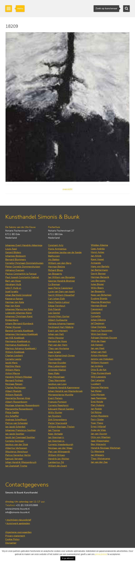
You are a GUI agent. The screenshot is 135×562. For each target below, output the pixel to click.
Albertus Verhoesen (16, 448)
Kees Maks (53, 373)
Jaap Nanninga (98, 398)
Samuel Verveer (14, 458)
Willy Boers (97, 287)
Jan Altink (96, 255)
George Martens (100, 387)
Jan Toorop (54, 430)
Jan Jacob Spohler (14, 433)
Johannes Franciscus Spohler (20, 430)
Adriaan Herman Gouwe (104, 337)
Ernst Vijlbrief (98, 426)
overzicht (67, 189)
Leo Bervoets (98, 280)
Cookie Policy (12, 539)
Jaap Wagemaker (100, 440)
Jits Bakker (54, 259)
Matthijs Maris (13, 366)
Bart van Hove (13, 280)
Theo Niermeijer (57, 380)
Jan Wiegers (97, 455)
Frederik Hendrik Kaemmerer (64, 387)
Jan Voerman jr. (56, 437)
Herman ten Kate (14, 302)
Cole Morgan (98, 394)
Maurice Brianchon (101, 302)
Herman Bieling (56, 266)
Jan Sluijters (54, 416)
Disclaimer (10, 542)
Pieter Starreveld (57, 423)
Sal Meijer (96, 391)
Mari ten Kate (12, 305)
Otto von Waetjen (100, 437)
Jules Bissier (97, 284)
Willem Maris (12, 369)
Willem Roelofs (13, 394)
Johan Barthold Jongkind (18, 295)
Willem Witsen (56, 455)
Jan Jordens (97, 366)
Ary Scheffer (12, 416)
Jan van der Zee (99, 462)
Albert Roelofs (13, 391)
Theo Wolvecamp (100, 458)
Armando (96, 263)
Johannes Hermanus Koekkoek (21, 334)
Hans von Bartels (100, 266)
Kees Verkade (55, 433)
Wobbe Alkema (99, 245)
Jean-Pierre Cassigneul (60, 288)
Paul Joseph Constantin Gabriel (22, 277)
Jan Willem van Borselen (61, 277)
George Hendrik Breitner (61, 280)
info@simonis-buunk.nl (17, 512)
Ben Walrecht (98, 444)
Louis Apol (11, 248)
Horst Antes (97, 252)
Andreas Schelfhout (16, 419)
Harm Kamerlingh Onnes (61, 355)
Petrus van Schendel (16, 423)
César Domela (98, 327)
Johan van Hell (56, 334)
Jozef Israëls (11, 291)
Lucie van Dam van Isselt (61, 291)
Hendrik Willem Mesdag (18, 376)
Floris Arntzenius (57, 248)
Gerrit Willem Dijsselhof (61, 295)
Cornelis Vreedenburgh (60, 444)
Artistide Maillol (57, 369)
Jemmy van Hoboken (102, 359)
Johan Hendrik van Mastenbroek (65, 391)
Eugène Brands (99, 298)
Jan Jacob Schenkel (15, 426)
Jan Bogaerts (55, 273)
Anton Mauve (12, 373)
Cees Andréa (98, 248)
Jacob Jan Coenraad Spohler (20, 437)
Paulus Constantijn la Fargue (21, 273)
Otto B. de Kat (98, 369)
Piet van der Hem (57, 344)
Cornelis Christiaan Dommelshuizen (24, 263)
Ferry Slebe (97, 419)
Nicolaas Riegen (13, 384)
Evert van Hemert (58, 330)
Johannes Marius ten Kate (19, 309)
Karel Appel (97, 259)
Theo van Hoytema (58, 348)
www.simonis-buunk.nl (17, 508)
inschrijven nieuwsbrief (18, 519)
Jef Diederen (97, 323)
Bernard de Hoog (57, 341)
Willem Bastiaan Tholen (61, 426)
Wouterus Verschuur (16, 451)
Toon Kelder (55, 359)
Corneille (96, 316)
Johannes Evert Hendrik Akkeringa (23, 245)
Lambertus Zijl (56, 462)
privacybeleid (101, 554)
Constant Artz (55, 245)
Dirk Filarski (54, 309)
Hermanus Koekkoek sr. (17, 341)
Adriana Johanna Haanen (61, 323)
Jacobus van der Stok (16, 444)
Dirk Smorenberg (57, 419)
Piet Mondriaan (56, 376)
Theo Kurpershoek (101, 373)
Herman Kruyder (57, 362)
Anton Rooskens (99, 415)
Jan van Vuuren (99, 433)
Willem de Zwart (57, 465)
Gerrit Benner (98, 273)
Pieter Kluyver (13, 327)
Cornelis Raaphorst (58, 405)
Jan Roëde (96, 408)
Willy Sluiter (55, 412)
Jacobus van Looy (57, 384)
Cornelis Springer (14, 441)
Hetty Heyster (56, 337)
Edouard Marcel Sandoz (61, 408)
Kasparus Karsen (14, 298)
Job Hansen (97, 344)
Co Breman (54, 284)
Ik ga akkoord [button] (67, 558)
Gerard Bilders (13, 252)
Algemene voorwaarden (18, 532)
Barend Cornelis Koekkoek (19, 330)
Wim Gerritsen (99, 334)
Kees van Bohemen (101, 295)
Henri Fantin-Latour (59, 302)
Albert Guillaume (57, 320)
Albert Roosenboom (16, 401)
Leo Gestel (54, 312)
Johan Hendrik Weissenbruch (20, 462)
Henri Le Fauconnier (101, 330)
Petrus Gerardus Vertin (18, 455)
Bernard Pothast (14, 380)
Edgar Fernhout (56, 305)
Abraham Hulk (13, 284)
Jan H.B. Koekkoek (14, 337)
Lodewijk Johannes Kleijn (18, 312)
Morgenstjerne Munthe (60, 394)
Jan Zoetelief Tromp (16, 465)
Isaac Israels (54, 352)
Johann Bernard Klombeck (19, 323)
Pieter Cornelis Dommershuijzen (22, 266)
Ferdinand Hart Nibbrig (60, 327)
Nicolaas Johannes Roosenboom (22, 405)
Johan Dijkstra (98, 319)
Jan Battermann (99, 270)
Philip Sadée (12, 412)
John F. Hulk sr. (13, 288)
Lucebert (96, 383)
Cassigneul (97, 309)
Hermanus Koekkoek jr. (17, 344)
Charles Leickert (14, 355)
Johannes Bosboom (15, 256)
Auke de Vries (98, 430)
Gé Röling (96, 412)
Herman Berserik (100, 277)
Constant (96, 312)
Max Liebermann (57, 366)
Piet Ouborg (97, 405)
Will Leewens (98, 376)
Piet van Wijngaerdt (59, 451)
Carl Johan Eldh (56, 298)
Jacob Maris (11, 362)
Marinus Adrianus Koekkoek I (20, 348)
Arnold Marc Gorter (58, 316)
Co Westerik (97, 451)
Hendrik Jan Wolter (58, 458)
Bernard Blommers (15, 259)
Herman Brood (99, 305)
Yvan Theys (97, 423)
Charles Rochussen (15, 387)
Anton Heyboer (99, 355)
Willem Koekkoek (14, 352)
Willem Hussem (100, 362)
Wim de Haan (98, 341)
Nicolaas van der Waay (60, 448)
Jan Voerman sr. (56, 441)
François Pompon (57, 401)
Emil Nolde (97, 401)
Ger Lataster (98, 380)
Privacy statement (15, 535)
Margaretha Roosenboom (19, 408)
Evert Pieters (55, 398)
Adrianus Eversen (14, 270)
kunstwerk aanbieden (17, 523)
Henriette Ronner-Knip (17, 398)
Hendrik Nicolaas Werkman (105, 447)
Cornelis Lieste (13, 359)
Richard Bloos (55, 270)
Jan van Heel (97, 348)
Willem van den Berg (59, 263)
